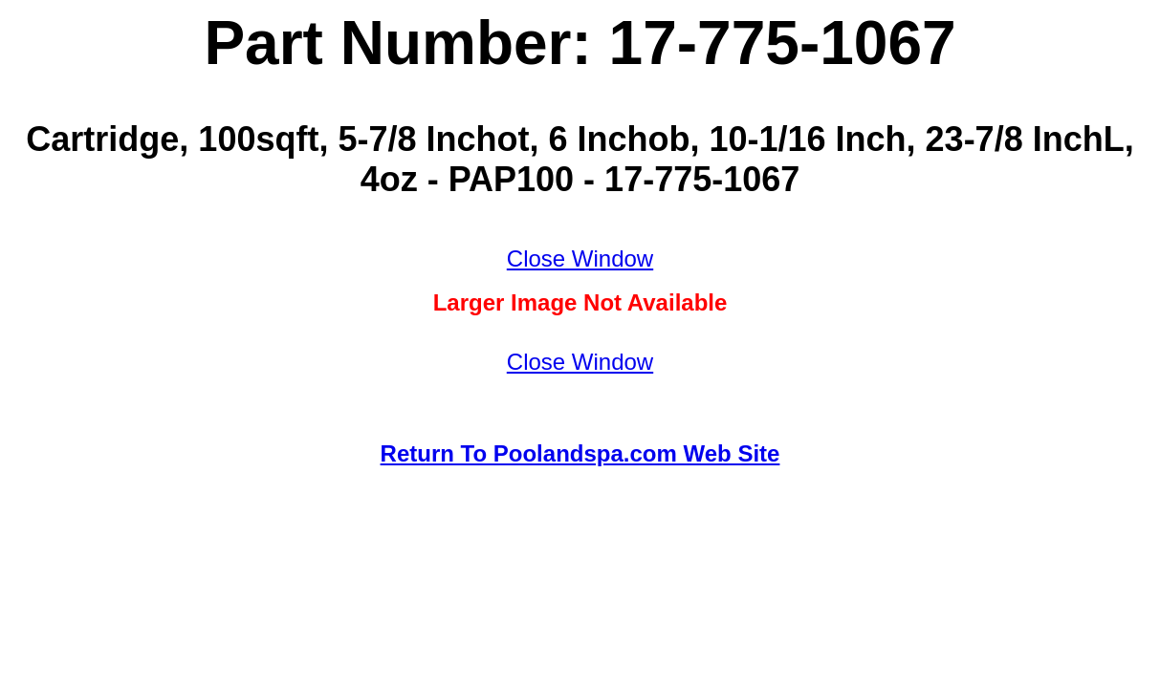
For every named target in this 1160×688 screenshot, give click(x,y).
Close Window (580, 258)
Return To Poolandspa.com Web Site (580, 453)
